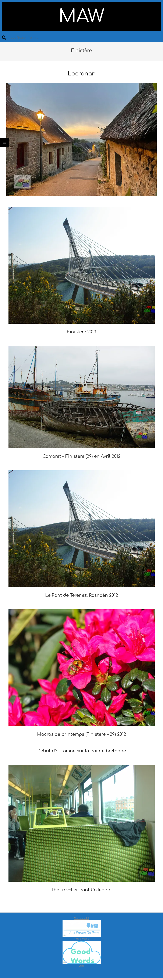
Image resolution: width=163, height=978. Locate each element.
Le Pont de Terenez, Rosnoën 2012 (81, 595)
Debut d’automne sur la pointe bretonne (81, 750)
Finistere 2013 (81, 331)
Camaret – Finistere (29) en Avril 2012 (81, 456)
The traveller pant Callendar (81, 889)
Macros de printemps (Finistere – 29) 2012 (81, 734)
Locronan (82, 74)
